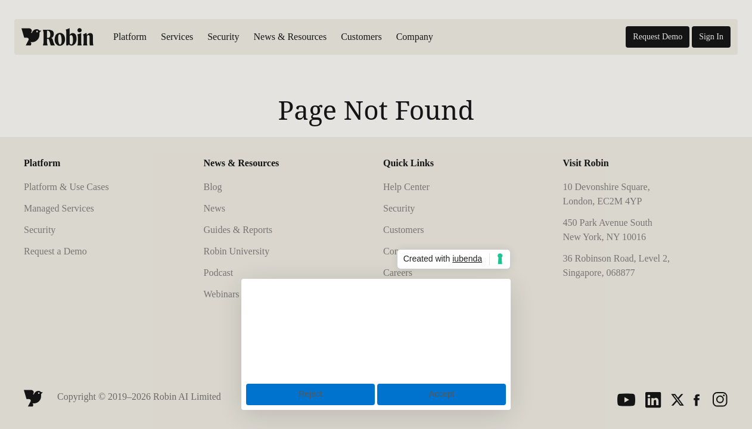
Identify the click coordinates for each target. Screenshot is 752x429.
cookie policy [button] (285, 314)
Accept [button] (442, 394)
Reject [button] (310, 394)
